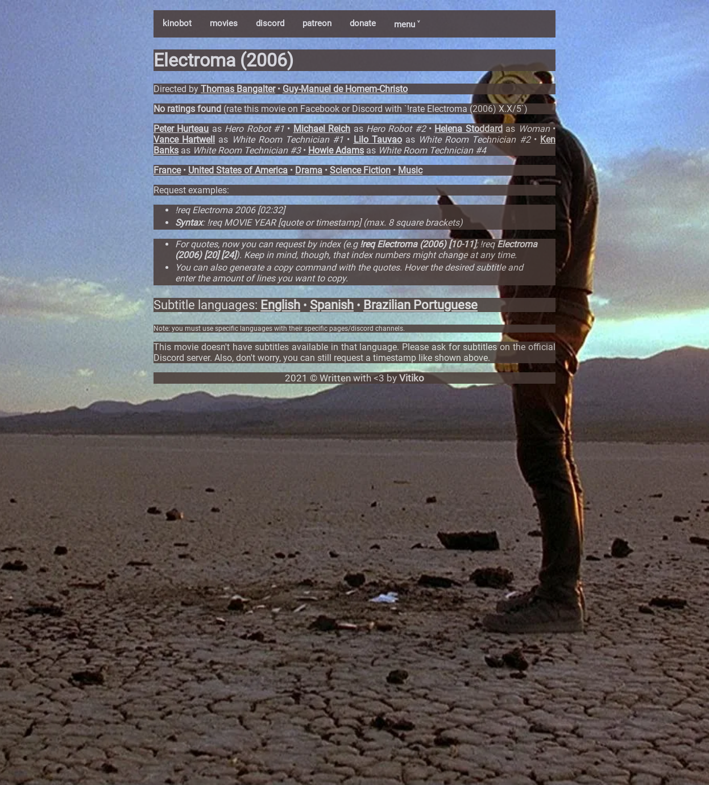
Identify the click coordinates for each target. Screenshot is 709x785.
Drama (308, 170)
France (167, 170)
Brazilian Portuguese (420, 305)
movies (224, 23)
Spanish (332, 305)
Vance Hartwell (184, 139)
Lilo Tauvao (378, 139)
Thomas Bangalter (238, 89)
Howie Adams (336, 150)
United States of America (238, 170)
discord (270, 23)
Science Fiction (360, 170)
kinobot (177, 23)
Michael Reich (321, 128)
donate (363, 23)
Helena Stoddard (468, 128)
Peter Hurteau (181, 128)
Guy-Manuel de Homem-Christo (345, 89)
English (280, 305)
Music (410, 170)
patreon (316, 23)
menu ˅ (407, 24)
